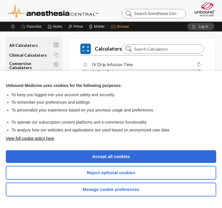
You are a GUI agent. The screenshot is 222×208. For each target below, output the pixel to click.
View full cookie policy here (30, 138)
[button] (121, 26)
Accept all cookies (111, 156)
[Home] (13, 26)
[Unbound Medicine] (203, 9)
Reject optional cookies (111, 172)
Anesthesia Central (53, 10)
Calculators (101, 49)
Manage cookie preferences (111, 189)
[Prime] (76, 26)
